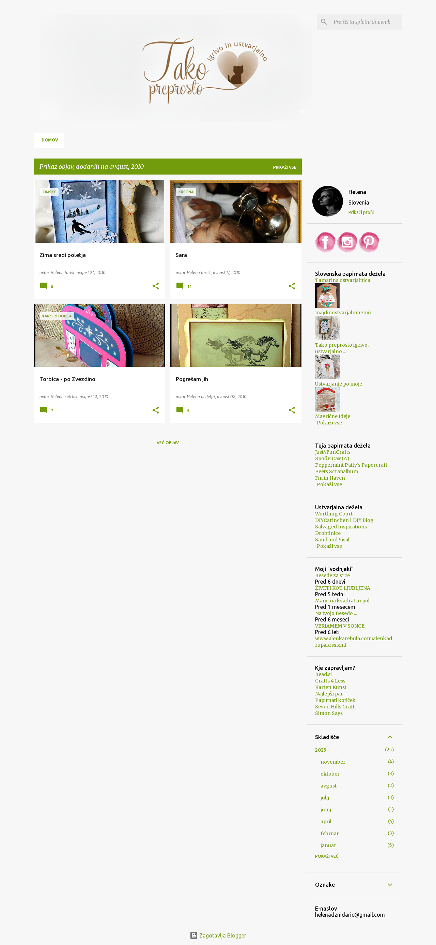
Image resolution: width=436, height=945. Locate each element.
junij (326, 810)
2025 (320, 750)
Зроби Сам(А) (332, 458)
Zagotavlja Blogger (218, 935)
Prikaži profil (361, 212)
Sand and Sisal (332, 540)
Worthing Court (334, 514)
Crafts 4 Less (330, 681)
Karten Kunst (330, 687)
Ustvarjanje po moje (338, 384)
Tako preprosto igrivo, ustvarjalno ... (342, 348)
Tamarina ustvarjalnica (342, 280)
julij (325, 798)
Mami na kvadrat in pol (342, 601)
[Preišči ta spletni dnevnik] (366, 22)
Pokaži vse (329, 423)
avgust (329, 786)
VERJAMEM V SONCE (339, 626)
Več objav (168, 442)
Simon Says (329, 713)
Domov (50, 140)
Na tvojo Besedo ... (336, 613)
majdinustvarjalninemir (343, 313)
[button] (156, 286)
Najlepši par (329, 694)
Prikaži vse (284, 167)
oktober (330, 774)
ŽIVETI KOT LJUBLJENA (342, 588)
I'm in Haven (330, 478)
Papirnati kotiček (335, 700)
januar (328, 845)
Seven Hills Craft (335, 707)
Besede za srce (332, 575)
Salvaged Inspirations (341, 527)
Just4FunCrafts (333, 452)
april (326, 822)
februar (330, 833)
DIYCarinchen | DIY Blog (344, 520)
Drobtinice (328, 533)
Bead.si (323, 674)
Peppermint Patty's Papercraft (351, 465)
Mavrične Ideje (332, 416)
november (333, 762)
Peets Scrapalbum (336, 471)
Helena (357, 192)
